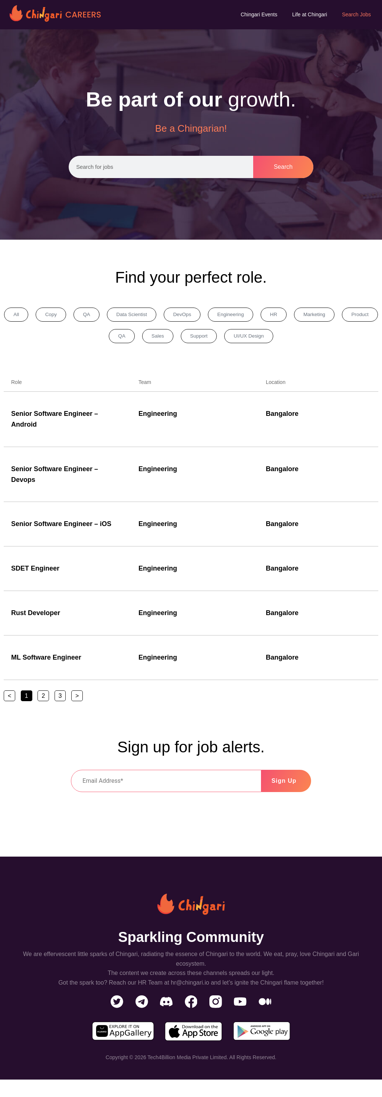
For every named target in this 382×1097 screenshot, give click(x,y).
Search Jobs (356, 14)
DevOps (205, 315)
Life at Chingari (309, 14)
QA (100, 315)
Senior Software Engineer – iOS (61, 527)
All (20, 315)
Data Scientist (150, 315)
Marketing (353, 315)
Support (225, 338)
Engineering (260, 315)
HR (307, 315)
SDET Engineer (35, 571)
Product (95, 338)
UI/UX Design (280, 338)
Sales (178, 338)
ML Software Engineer (46, 660)
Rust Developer (35, 616)
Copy (59, 315)
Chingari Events (259, 14)
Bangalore (282, 416)
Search (283, 167)
